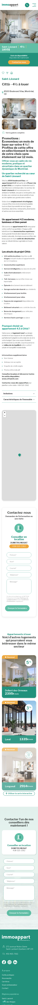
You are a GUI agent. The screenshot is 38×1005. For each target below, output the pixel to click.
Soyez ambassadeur (9, 985)
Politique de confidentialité (17, 904)
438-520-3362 (19, 546)
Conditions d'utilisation (11, 906)
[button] (19, 453)
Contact (5, 988)
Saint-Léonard (9, 47)
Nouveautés (6, 978)
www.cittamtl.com (10, 379)
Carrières (5, 982)
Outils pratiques (8, 975)
